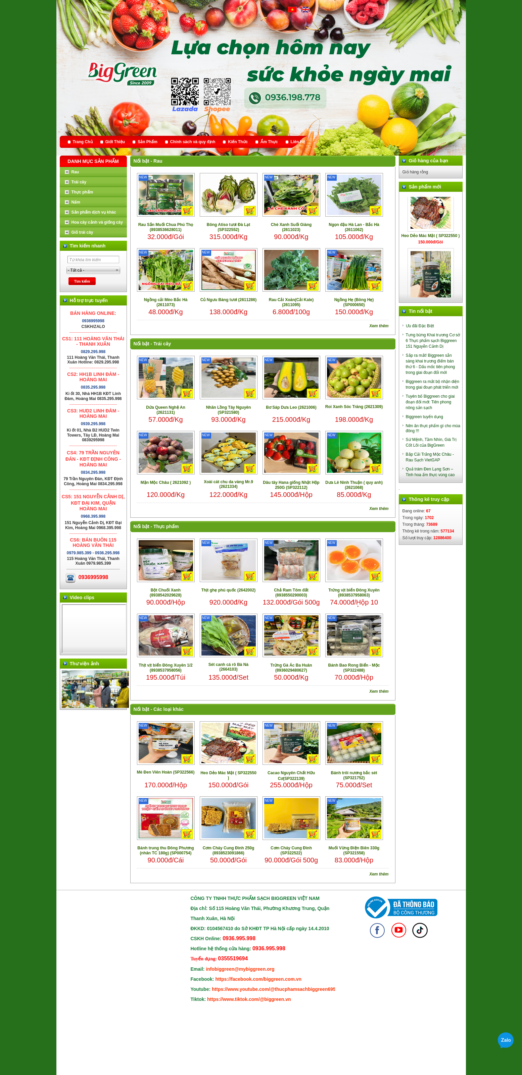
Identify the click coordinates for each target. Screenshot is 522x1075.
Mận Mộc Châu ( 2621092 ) (166, 482)
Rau (157, 161)
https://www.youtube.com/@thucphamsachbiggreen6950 (275, 989)
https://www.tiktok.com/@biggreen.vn (249, 999)
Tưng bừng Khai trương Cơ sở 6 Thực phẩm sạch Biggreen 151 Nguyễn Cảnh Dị (433, 341)
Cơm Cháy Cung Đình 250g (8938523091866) (228, 850)
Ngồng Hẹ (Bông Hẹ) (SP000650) (354, 302)
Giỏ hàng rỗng (415, 172)
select (117, 270)
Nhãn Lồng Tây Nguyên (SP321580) (228, 410)
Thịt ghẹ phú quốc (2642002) (228, 590)
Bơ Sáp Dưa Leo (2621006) (291, 407)
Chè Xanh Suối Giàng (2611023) (291, 227)
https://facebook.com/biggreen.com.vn (258, 979)
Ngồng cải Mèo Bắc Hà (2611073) (166, 302)
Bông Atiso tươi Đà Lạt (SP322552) (228, 227)
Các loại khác (168, 709)
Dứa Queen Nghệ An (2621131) (165, 410)
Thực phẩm (166, 526)
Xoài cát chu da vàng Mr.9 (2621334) (228, 484)
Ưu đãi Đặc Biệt (420, 326)
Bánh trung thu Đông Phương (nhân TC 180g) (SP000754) (165, 850)
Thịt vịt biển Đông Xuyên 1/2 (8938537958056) (165, 668)
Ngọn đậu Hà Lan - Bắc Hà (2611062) (354, 227)
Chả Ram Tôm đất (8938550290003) (291, 593)
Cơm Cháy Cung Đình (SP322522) (291, 850)
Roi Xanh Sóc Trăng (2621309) (354, 406)
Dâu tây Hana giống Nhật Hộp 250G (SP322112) (291, 485)
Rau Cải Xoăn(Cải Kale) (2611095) (291, 302)
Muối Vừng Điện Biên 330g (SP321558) (354, 850)
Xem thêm (378, 326)
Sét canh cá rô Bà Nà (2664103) (228, 667)
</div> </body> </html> (94, 628)
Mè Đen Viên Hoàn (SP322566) (166, 772)
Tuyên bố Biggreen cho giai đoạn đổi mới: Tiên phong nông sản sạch (430, 402)
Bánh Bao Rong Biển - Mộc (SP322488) (354, 668)
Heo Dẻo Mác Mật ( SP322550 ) (228, 775)
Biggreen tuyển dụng (424, 416)
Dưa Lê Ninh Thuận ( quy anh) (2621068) (354, 485)
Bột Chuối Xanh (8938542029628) (166, 593)
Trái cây (162, 343)
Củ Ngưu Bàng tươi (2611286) (228, 299)
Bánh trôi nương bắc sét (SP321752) (354, 775)
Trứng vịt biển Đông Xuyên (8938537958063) (354, 593)
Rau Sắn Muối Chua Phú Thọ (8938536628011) (165, 227)
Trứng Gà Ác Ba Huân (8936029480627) (291, 668)
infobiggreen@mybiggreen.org (240, 969)
